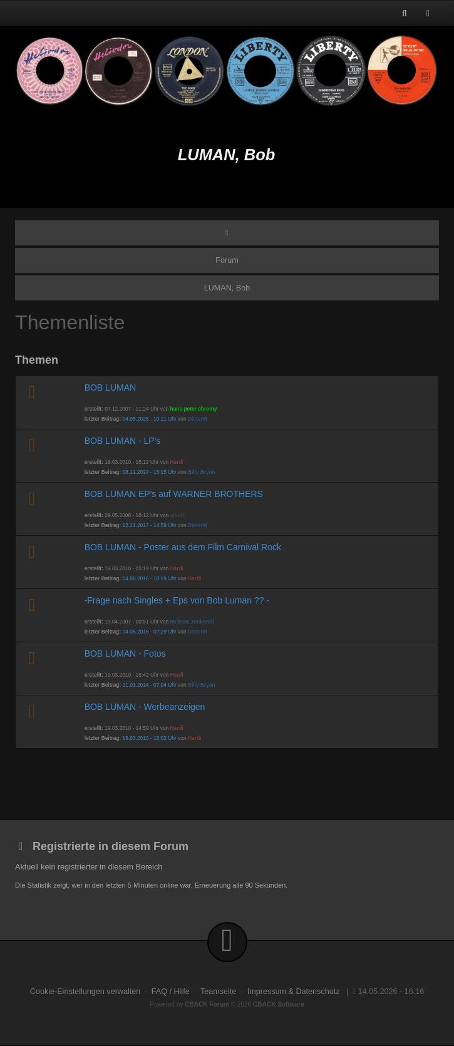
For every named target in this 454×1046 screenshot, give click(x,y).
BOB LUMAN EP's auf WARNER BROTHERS (174, 494)
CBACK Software (278, 1004)
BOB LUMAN (110, 387)
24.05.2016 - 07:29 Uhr (150, 631)
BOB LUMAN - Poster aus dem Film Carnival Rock (183, 547)
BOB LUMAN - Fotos (125, 654)
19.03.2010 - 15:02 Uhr (150, 738)
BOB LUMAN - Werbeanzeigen (145, 707)
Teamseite (218, 991)
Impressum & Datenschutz (293, 991)
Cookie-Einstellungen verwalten (85, 991)
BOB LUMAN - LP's (123, 441)
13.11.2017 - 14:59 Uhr (150, 525)
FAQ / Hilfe (171, 991)
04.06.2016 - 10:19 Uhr (150, 578)
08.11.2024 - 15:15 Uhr (150, 472)
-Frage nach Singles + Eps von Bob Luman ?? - (177, 600)
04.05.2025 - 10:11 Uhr (150, 419)
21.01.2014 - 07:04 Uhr (150, 685)
